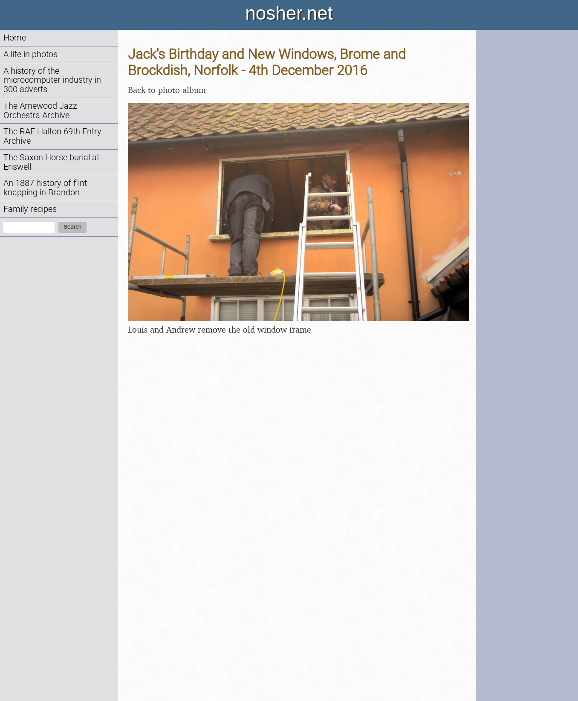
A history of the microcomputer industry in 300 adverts (52, 80)
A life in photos (30, 54)
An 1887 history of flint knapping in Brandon (45, 187)
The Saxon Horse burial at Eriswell (51, 162)
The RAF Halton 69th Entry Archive (52, 136)
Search (72, 226)
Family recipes (30, 209)
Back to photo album (167, 89)
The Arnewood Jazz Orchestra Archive (40, 110)
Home (14, 38)
